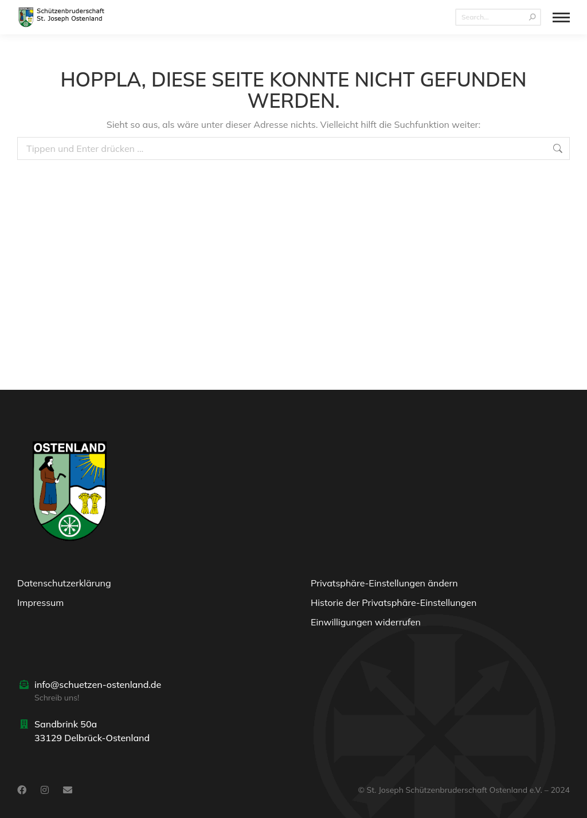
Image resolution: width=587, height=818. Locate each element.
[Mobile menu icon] (561, 17)
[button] (440, 586)
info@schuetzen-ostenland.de (97, 684)
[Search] (498, 17)
